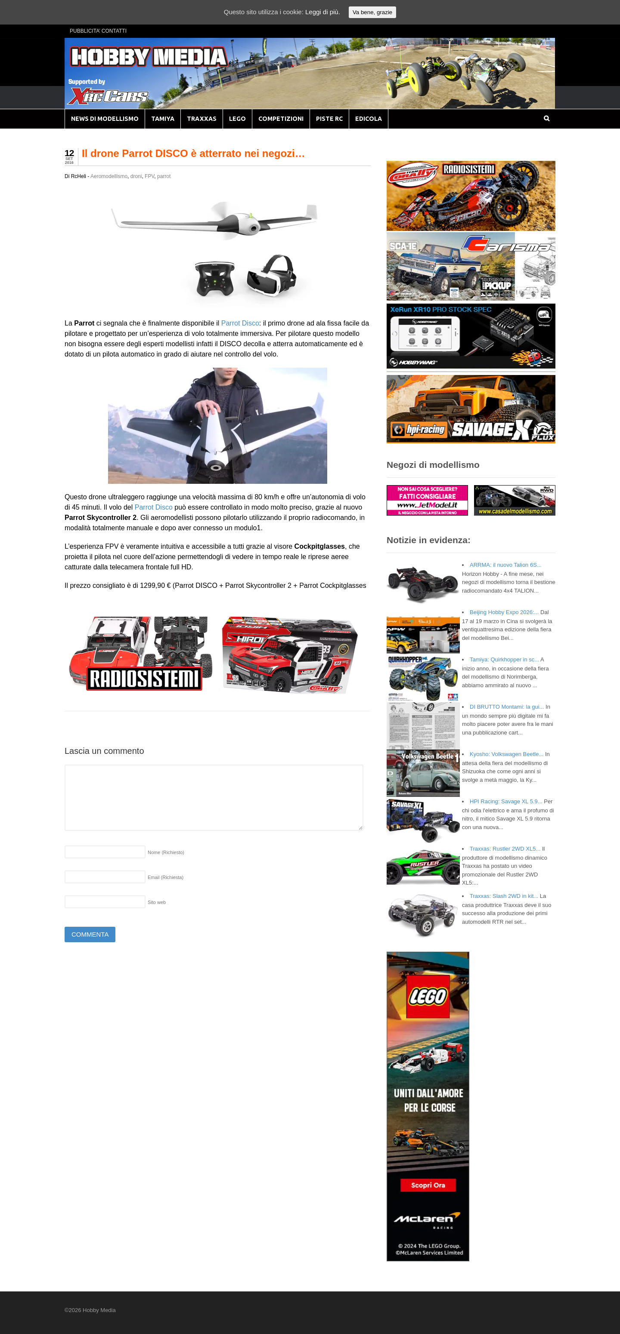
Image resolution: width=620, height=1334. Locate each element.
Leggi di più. (322, 11)
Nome (166, 852)
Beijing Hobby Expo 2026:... (504, 612)
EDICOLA (368, 118)
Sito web (157, 902)
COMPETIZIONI (281, 118)
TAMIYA (162, 118)
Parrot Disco (240, 323)
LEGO (237, 118)
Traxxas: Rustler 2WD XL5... (505, 848)
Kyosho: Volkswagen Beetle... (506, 754)
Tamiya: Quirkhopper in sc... (504, 659)
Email (165, 877)
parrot (163, 176)
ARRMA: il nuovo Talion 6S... (506, 565)
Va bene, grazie (372, 12)
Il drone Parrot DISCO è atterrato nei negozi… (193, 153)
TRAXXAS (202, 118)
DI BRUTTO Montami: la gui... (507, 707)
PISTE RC (329, 118)
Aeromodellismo (108, 176)
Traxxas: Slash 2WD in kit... (504, 896)
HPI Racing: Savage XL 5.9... (506, 801)
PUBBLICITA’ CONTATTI (98, 31)
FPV (149, 176)
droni (136, 176)
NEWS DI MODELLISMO (105, 118)
